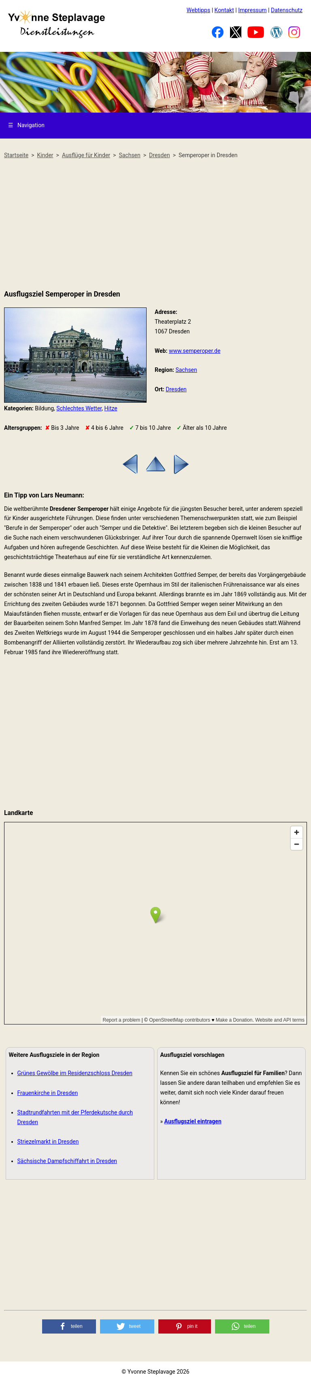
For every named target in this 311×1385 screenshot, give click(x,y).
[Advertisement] (155, 225)
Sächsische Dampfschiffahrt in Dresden (67, 1161)
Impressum (252, 10)
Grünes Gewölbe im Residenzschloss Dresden (74, 1073)
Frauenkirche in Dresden (47, 1093)
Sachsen (186, 370)
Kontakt (224, 10)
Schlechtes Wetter (79, 408)
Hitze (110, 408)
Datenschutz (286, 10)
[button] (69, 1326)
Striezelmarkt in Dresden (48, 1141)
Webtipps (198, 10)
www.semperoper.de (194, 351)
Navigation (26, 125)
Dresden (176, 389)
